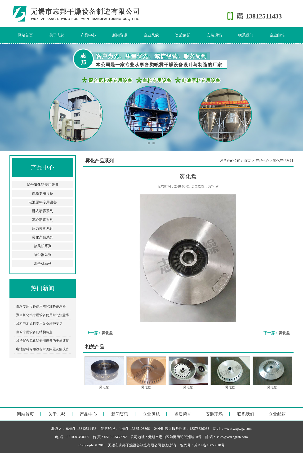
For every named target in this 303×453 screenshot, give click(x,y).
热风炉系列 (43, 246)
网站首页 (25, 35)
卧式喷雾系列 (42, 211)
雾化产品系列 (42, 237)
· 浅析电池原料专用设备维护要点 (38, 323)
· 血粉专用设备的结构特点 (33, 332)
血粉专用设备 (42, 193)
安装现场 (214, 35)
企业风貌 (151, 35)
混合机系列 (43, 263)
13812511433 (264, 16)
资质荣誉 (182, 35)
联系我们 (245, 35)
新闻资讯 (119, 35)
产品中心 (88, 35)
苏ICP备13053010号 (209, 445)
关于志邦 (56, 35)
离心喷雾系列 (42, 220)
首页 (247, 160)
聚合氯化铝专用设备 (43, 185)
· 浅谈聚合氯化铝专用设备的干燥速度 (41, 340)
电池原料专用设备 (42, 202)
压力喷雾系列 (42, 228)
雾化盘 (107, 333)
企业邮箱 (277, 35)
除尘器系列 (43, 255)
